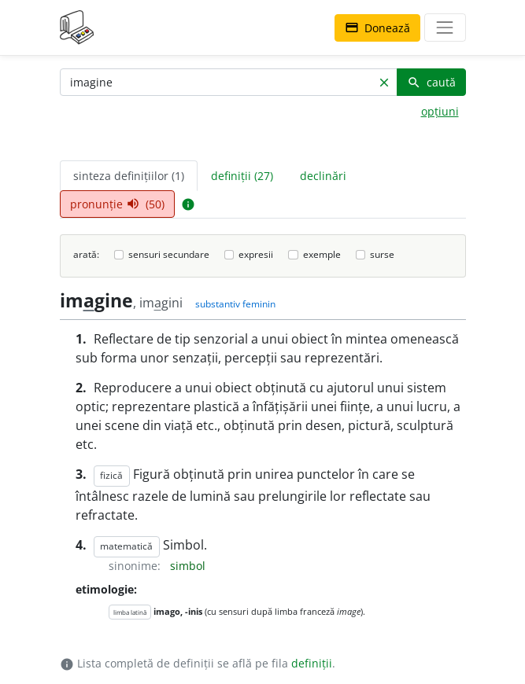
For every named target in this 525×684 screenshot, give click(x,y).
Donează (377, 27)
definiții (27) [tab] (242, 175)
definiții (311, 663)
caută (431, 82)
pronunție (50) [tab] (117, 204)
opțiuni (440, 111)
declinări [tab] (323, 175)
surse (382, 254)
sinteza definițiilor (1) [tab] (128, 175)
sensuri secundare (168, 254)
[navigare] (444, 27)
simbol (187, 565)
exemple (322, 254)
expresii (255, 254)
